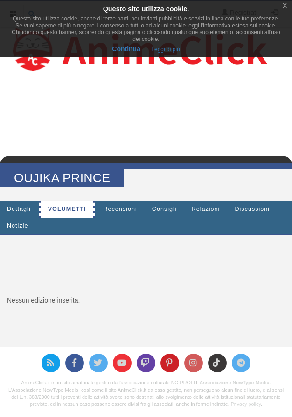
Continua (126, 49)
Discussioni (252, 209)
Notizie (17, 225)
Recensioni (120, 209)
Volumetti (67, 209)
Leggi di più (165, 49)
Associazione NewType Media (234, 382)
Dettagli (19, 209)
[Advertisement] (146, 263)
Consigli (164, 209)
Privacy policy (246, 404)
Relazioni (206, 209)
